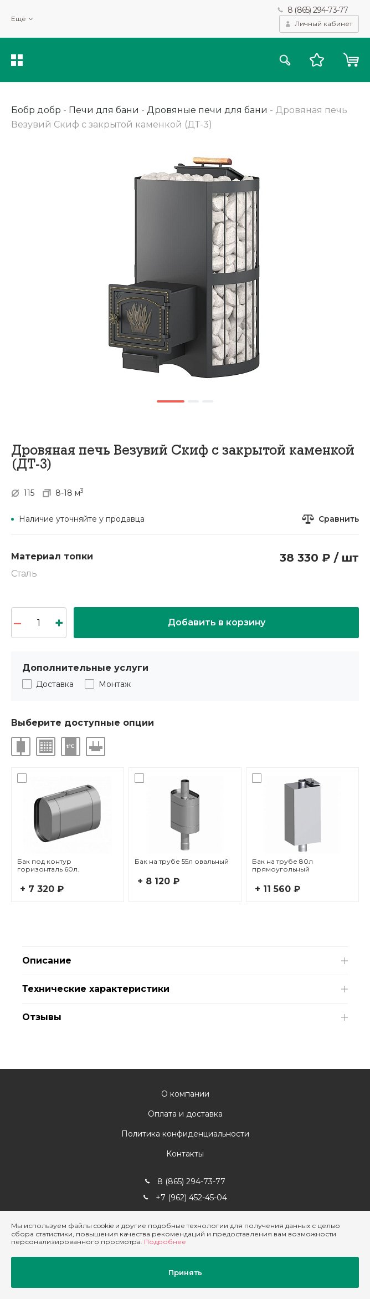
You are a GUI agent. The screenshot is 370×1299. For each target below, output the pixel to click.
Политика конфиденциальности (185, 1134)
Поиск (285, 60)
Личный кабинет (323, 23)
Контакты (185, 1154)
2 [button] (193, 401)
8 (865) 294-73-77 (317, 10)
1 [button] (170, 401)
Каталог (17, 60)
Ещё (18, 19)
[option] (185, 267)
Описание (46, 960)
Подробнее (165, 1241)
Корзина (351, 60)
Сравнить (338, 519)
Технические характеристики (95, 989)
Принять (185, 1272)
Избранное (317, 60)
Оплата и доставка (185, 1114)
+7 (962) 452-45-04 (191, 1198)
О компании (185, 1094)
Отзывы (41, 1017)
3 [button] (207, 401)
